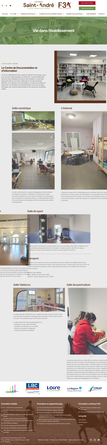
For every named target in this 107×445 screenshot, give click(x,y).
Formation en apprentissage (51, 14)
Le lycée (14, 14)
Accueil (5, 14)
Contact (101, 14)
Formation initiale (29, 14)
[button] (94, 321)
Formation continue (75, 14)
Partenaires (91, 14)
